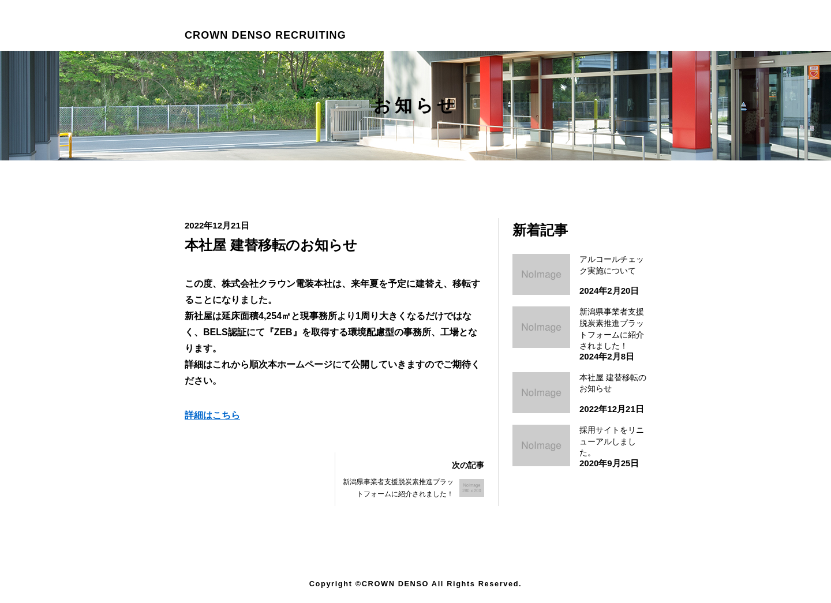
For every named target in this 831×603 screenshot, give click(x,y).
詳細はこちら (212, 415)
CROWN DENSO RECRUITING (265, 35)
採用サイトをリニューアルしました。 (611, 441)
